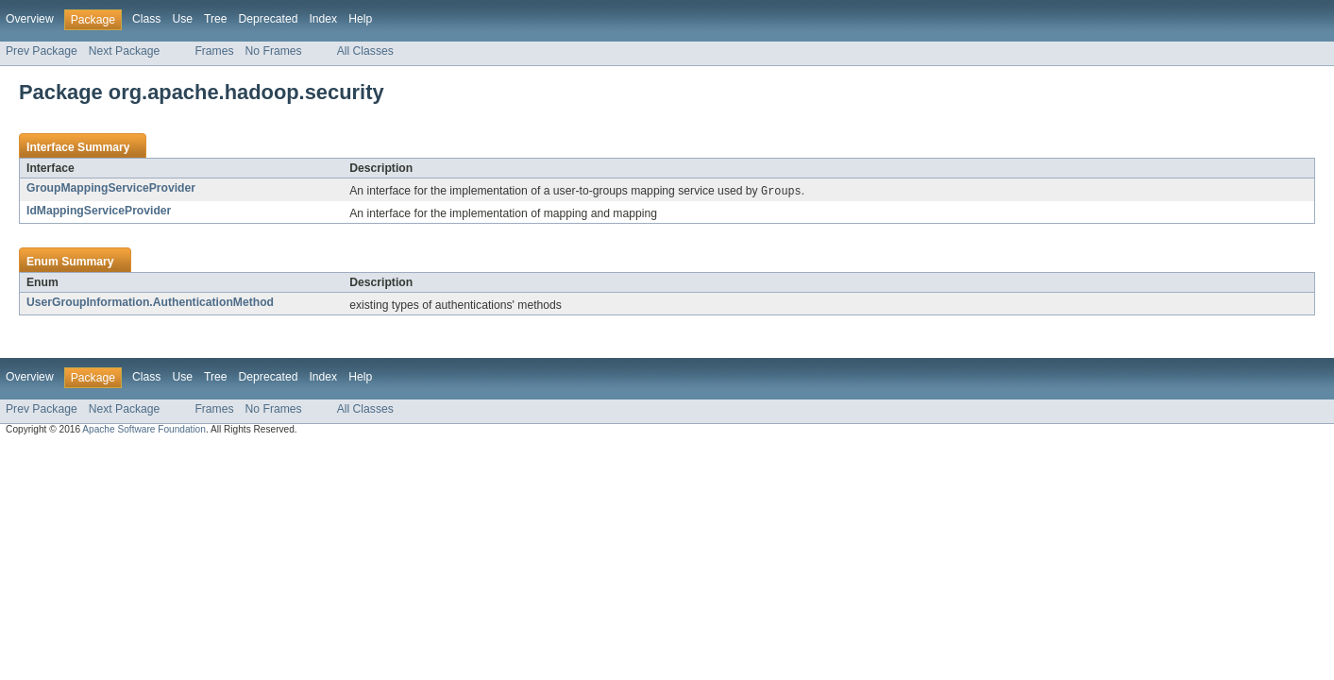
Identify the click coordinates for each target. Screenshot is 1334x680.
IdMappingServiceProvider (98, 211)
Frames (213, 51)
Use (182, 19)
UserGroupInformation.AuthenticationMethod (150, 303)
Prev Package (41, 51)
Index (323, 19)
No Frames (273, 51)
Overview (30, 19)
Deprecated (268, 19)
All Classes (365, 51)
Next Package (124, 51)
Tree (216, 19)
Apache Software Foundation (144, 430)
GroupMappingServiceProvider (110, 188)
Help (360, 19)
